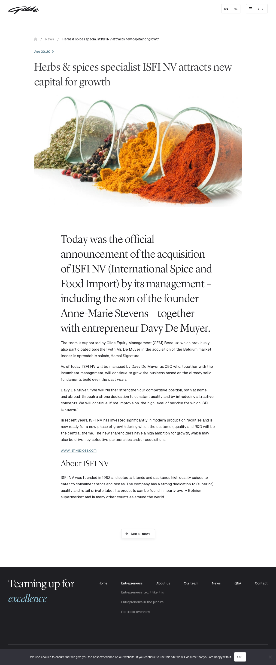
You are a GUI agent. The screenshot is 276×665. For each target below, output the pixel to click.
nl (235, 8)
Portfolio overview (135, 612)
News (49, 40)
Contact (261, 583)
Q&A (237, 583)
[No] (270, 657)
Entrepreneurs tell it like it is (142, 592)
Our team (191, 583)
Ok (239, 657)
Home (35, 40)
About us (163, 583)
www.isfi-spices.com (79, 450)
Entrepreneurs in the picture (142, 602)
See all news (141, 534)
